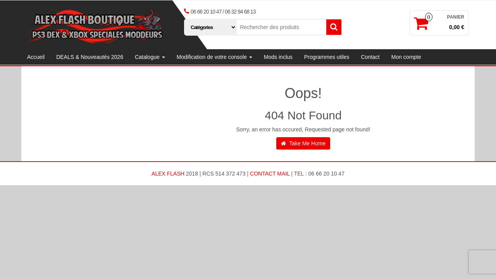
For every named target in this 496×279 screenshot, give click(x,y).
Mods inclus (278, 57)
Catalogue (150, 57)
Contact (370, 57)
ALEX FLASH (168, 173)
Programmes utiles (327, 57)
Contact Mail (269, 173)
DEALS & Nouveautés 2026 (89, 57)
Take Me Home (303, 143)
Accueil (36, 57)
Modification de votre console (214, 57)
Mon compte (406, 57)
